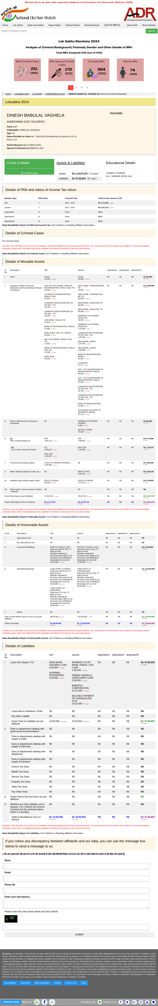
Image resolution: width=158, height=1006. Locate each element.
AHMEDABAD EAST (55, 94)
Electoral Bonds (91, 25)
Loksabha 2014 (21, 94)
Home (5, 25)
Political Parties (72, 25)
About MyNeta (149, 25)
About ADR (132, 25)
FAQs (83, 983)
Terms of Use (71, 983)
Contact (57, 983)
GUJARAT (37, 94)
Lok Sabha (18, 25)
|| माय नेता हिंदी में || (112, 25)
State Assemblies (36, 25)
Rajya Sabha (54, 25)
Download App (88, 1002)
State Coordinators (42, 983)
